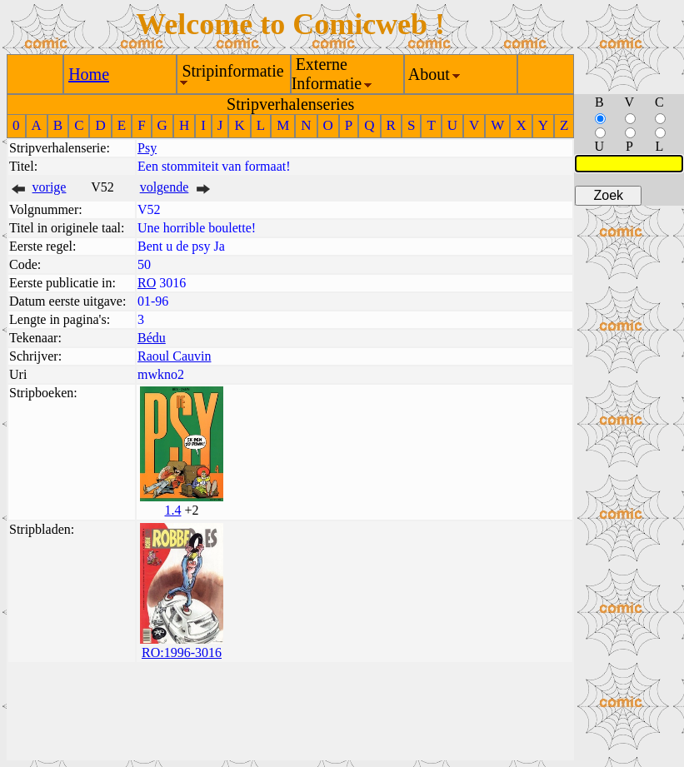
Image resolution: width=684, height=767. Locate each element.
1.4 (172, 510)
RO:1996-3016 (182, 652)
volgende (164, 187)
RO (146, 283)
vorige (49, 187)
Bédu (151, 338)
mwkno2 (160, 374)
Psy (147, 148)
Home (88, 74)
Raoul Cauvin (174, 356)
